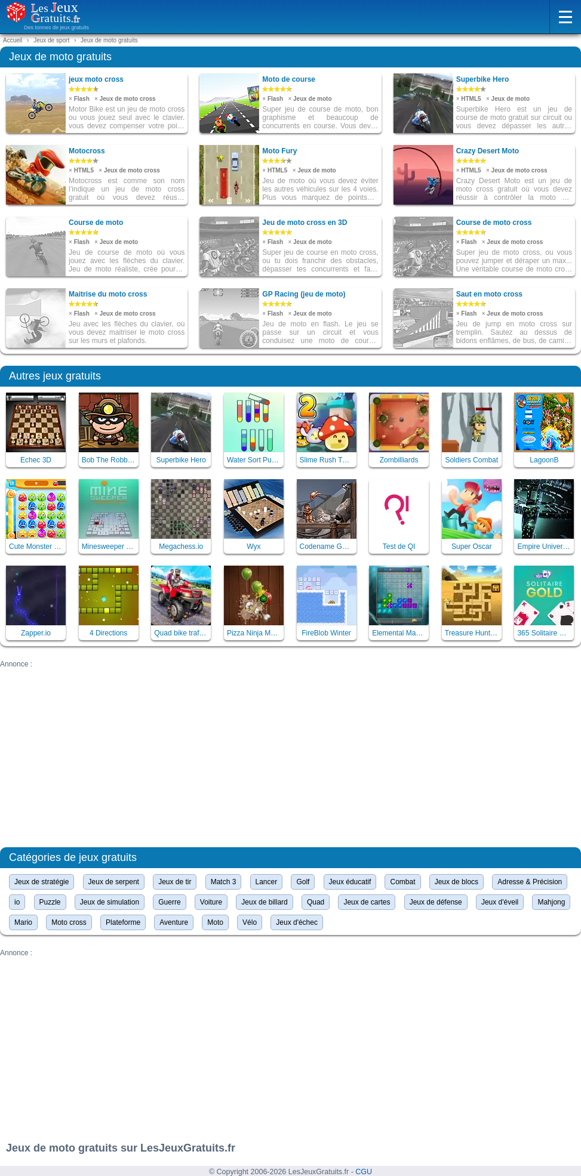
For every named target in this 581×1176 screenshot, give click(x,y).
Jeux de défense (436, 902)
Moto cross (69, 922)
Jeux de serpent (113, 882)
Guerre (169, 902)
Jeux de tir (174, 882)
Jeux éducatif (350, 882)
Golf (302, 882)
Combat (402, 882)
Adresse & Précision (529, 882)
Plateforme (123, 922)
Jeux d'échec (297, 922)
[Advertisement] (290, 751)
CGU (363, 1172)
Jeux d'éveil (499, 902)
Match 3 (223, 882)
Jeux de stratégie (41, 882)
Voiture (211, 902)
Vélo (249, 922)
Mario (23, 922)
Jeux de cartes (366, 902)
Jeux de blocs (456, 882)
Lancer (267, 882)
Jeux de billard (264, 902)
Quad (315, 902)
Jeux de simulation (109, 902)
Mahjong (551, 902)
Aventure (173, 922)
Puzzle (50, 902)
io (17, 902)
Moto (215, 922)
